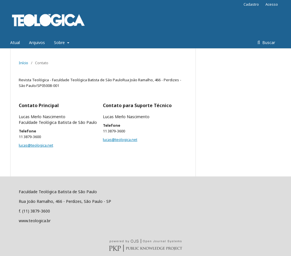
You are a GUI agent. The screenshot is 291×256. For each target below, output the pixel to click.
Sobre (60, 42)
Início (23, 62)
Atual (15, 42)
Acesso (271, 4)
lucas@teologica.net (36, 145)
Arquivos (37, 42)
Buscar (268, 42)
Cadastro (251, 4)
